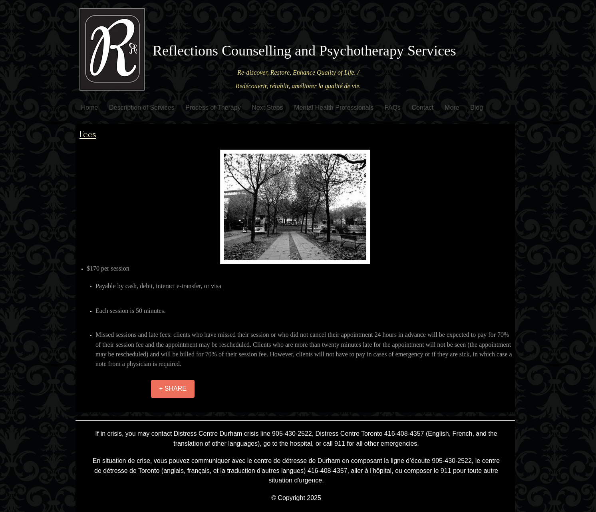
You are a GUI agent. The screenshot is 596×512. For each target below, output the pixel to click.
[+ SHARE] (173, 389)
